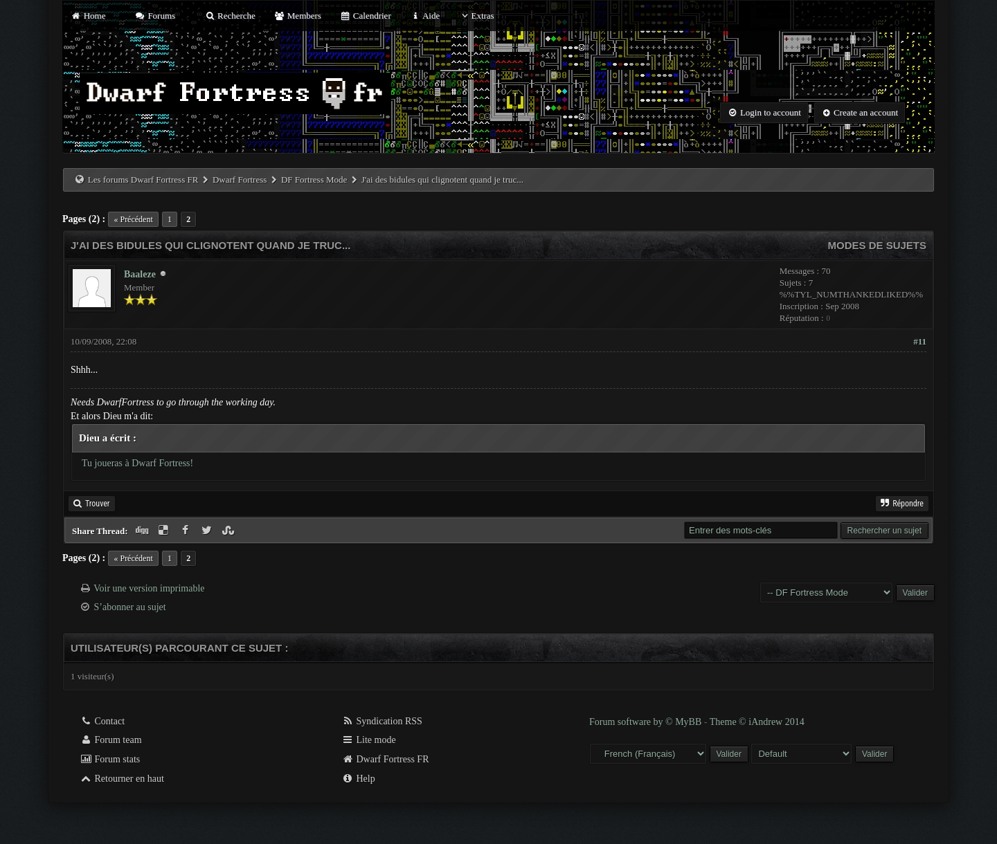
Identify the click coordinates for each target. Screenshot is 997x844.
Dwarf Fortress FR (385, 759)
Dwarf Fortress (240, 179)
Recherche (229, 15)
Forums (155, 15)
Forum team (111, 740)
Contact (102, 721)
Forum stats (110, 759)
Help (358, 778)
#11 (919, 341)
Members (297, 15)
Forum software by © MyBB (646, 722)
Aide (425, 15)
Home (88, 15)
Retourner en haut (122, 778)
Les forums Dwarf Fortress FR (143, 179)
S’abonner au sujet (130, 607)
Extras (476, 15)
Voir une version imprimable (148, 588)
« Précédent (133, 219)
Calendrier (365, 15)
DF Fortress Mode (314, 179)
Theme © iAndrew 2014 (757, 722)
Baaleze (140, 274)
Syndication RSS (381, 721)
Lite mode (368, 740)
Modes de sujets (876, 245)
